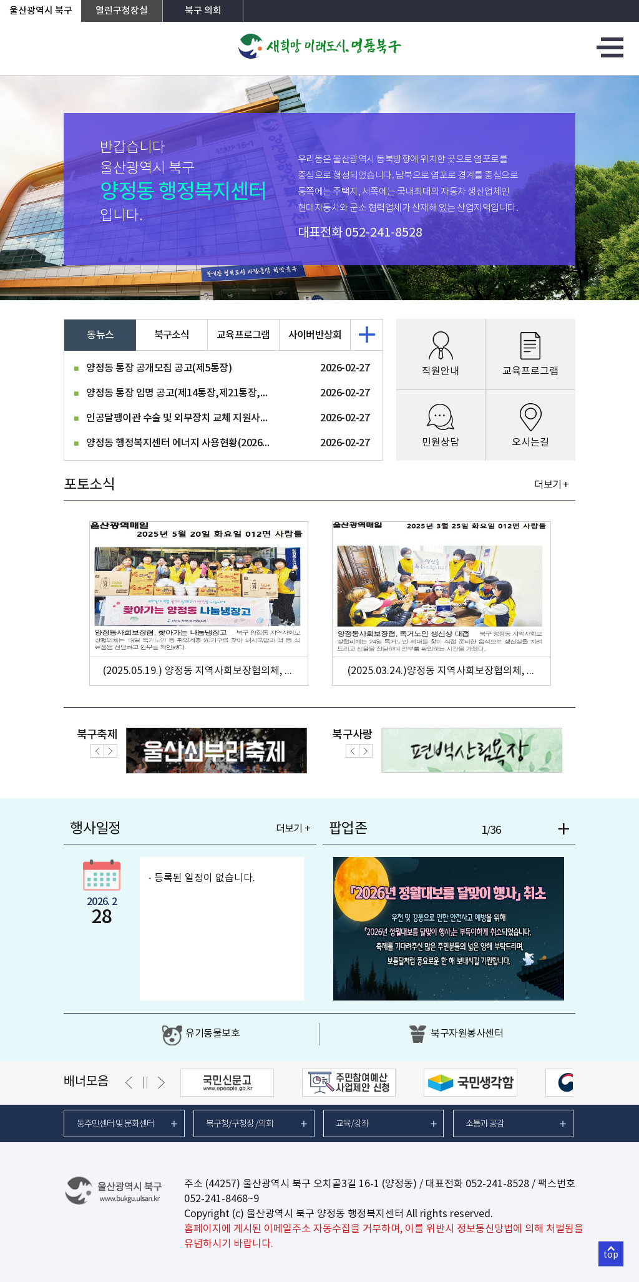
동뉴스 (100, 335)
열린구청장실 (121, 11)
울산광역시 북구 (40, 11)
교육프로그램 (243, 335)
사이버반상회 (315, 335)
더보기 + (551, 485)
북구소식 (172, 335)
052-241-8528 (383, 233)
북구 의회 (203, 11)
